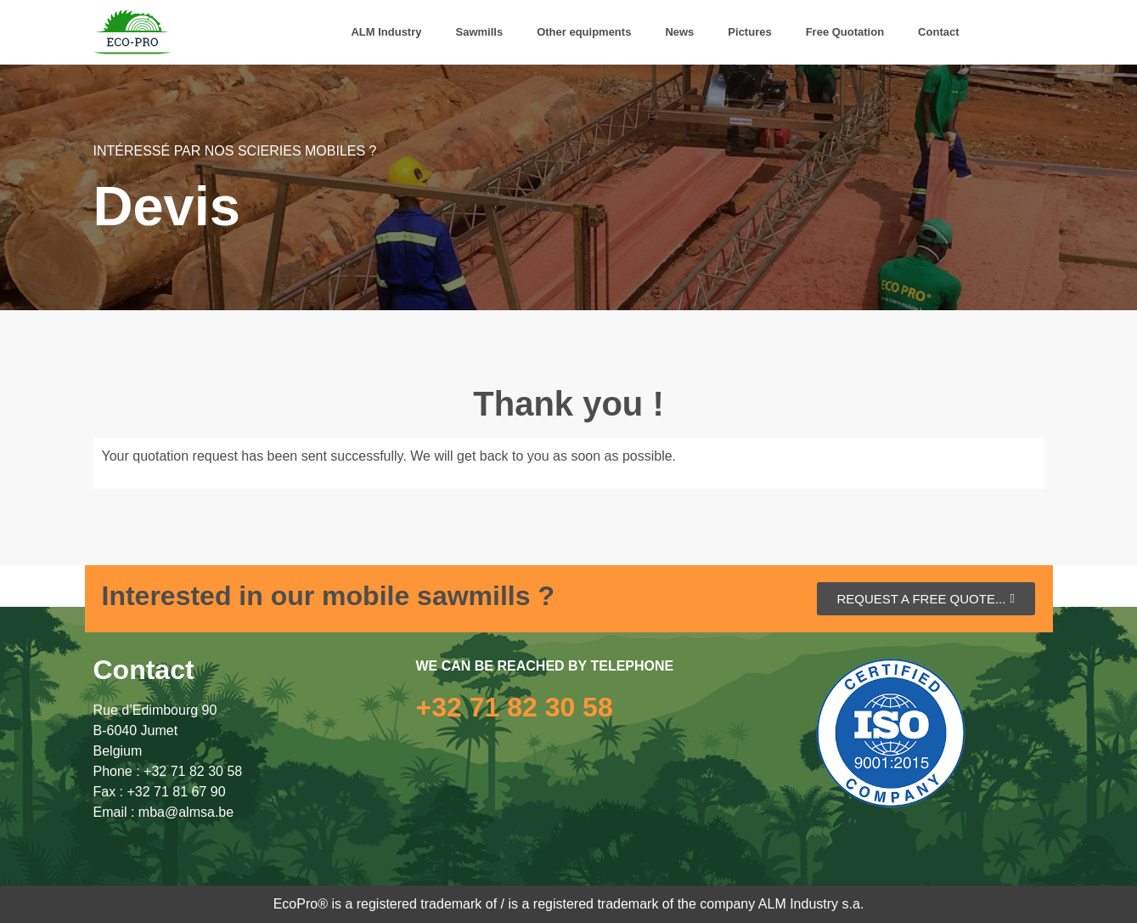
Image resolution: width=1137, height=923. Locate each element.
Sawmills (479, 31)
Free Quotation (845, 31)
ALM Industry (386, 31)
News (679, 31)
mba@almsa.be (186, 812)
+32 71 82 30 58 (193, 771)
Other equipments (584, 31)
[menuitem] (993, 32)
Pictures (749, 31)
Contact (938, 31)
